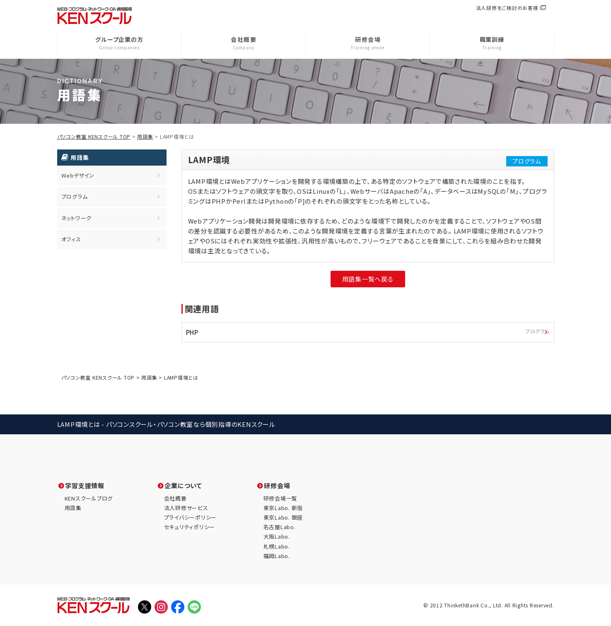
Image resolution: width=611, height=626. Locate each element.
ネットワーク (76, 218)
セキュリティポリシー (189, 527)
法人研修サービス (186, 508)
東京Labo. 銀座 (283, 517)
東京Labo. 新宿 (283, 508)
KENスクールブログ (89, 498)
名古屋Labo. (279, 527)
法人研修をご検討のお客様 (507, 7)
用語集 (145, 136)
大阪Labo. (276, 536)
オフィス (71, 239)
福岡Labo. (276, 556)
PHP (370, 332)
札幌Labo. (276, 546)
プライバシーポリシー (190, 517)
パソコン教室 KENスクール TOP (94, 136)
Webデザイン (77, 175)
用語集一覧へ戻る (368, 278)
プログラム (74, 196)
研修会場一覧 (280, 498)
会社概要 (175, 498)
